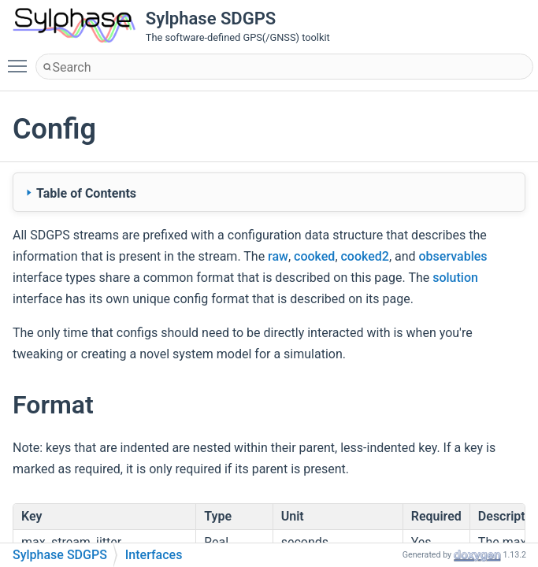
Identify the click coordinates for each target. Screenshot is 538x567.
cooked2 (365, 256)
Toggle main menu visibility (21, 59)
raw (278, 256)
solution (455, 277)
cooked (314, 256)
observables (453, 256)
